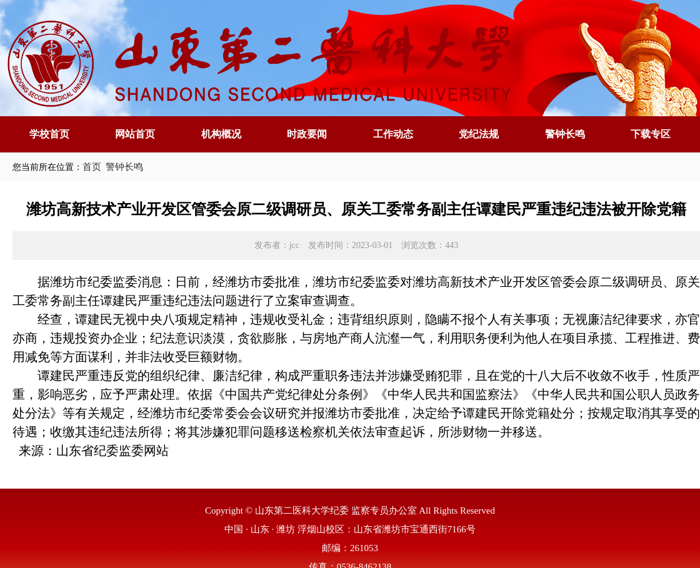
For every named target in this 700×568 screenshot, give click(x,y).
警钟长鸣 (565, 134)
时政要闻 (307, 134)
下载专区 (651, 134)
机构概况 (221, 134)
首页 (91, 167)
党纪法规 (479, 134)
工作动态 (393, 134)
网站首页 (135, 134)
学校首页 (49, 134)
